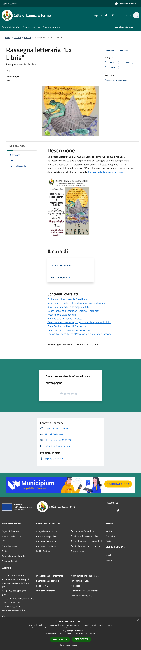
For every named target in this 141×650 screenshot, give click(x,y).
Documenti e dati (10, 561)
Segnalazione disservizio (47, 580)
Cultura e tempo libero (46, 536)
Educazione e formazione (82, 531)
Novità (17, 37)
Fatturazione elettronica (13, 610)
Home (7, 37)
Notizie (27, 37)
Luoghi (109, 555)
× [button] (138, 620)
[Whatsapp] (111, 15)
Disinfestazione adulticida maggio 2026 (68, 307)
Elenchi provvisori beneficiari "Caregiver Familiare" (73, 311)
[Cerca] (136, 15)
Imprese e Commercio (46, 541)
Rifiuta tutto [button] (81, 639)
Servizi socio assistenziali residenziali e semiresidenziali (76, 303)
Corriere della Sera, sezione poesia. (106, 172)
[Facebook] (104, 15)
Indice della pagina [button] (17, 146)
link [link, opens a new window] (97, 633)
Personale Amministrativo (14, 556)
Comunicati (111, 536)
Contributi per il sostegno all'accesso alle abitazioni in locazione (80, 334)
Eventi (109, 560)
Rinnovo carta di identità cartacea (64, 318)
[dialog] (70, 633)
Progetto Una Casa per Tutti (61, 315)
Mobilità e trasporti (45, 551)
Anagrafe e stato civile (46, 531)
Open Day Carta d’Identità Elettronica (66, 326)
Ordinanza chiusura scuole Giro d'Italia (67, 299)
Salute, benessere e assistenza (85, 546)
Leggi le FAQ (42, 585)
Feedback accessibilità (81, 595)
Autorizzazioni (77, 551)
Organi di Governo (10, 531)
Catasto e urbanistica (46, 546)
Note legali (76, 585)
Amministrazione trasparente (85, 575)
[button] (70, 645)
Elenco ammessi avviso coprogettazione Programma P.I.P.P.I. (79, 322)
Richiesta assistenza (45, 590)
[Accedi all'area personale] (125, 3)
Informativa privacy (80, 580)
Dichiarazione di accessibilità (84, 590)
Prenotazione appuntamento (49, 575)
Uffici (4, 541)
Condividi (111, 50)
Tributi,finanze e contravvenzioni (86, 541)
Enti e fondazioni (9, 546)
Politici (5, 551)
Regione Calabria (9, 3)
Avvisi (108, 541)
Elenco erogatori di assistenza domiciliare (68, 330)
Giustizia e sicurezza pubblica (84, 536)
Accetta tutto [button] (60, 639)
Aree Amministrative (11, 536)
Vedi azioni (126, 50)
